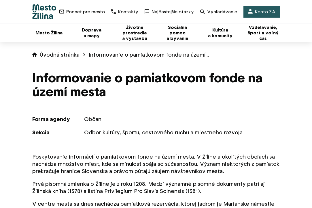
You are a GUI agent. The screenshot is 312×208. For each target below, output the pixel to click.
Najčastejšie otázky (169, 11)
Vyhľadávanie (218, 12)
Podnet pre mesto (82, 11)
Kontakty (124, 11)
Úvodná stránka (60, 54)
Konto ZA (261, 11)
